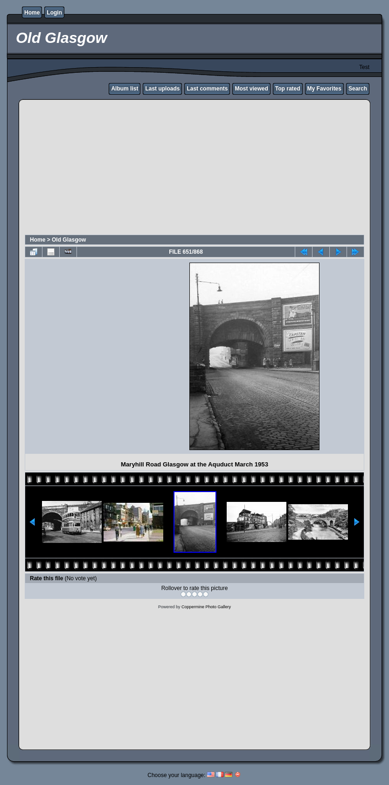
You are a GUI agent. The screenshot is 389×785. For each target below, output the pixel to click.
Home (32, 12)
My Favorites (324, 88)
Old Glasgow (69, 239)
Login (54, 12)
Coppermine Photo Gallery (206, 606)
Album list (124, 88)
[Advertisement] (194, 168)
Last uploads (162, 88)
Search (357, 88)
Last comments (207, 88)
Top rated (287, 88)
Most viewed (251, 88)
